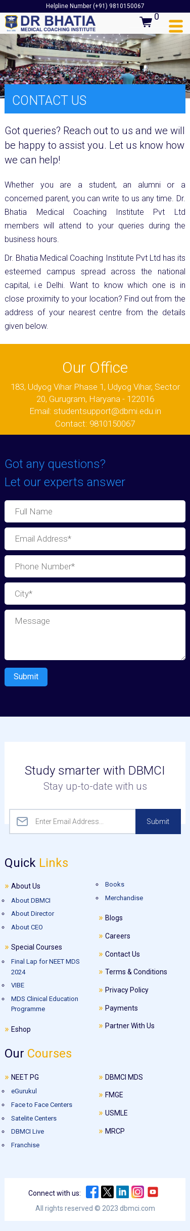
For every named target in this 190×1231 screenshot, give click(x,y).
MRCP (115, 1131)
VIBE (17, 985)
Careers (117, 936)
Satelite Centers (34, 1118)
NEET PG (25, 1077)
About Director (32, 913)
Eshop (21, 1029)
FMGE (114, 1095)
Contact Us (122, 954)
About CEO (27, 927)
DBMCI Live (27, 1131)
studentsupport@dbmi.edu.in (107, 411)
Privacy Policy (127, 990)
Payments (121, 1008)
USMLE (116, 1113)
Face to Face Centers (41, 1104)
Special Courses (36, 947)
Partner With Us (130, 1026)
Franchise (25, 1145)
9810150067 (112, 424)
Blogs (114, 918)
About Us (25, 886)
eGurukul (24, 1091)
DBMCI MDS (124, 1077)
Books (114, 883)
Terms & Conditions (136, 972)
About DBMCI (31, 900)
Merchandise (124, 898)
